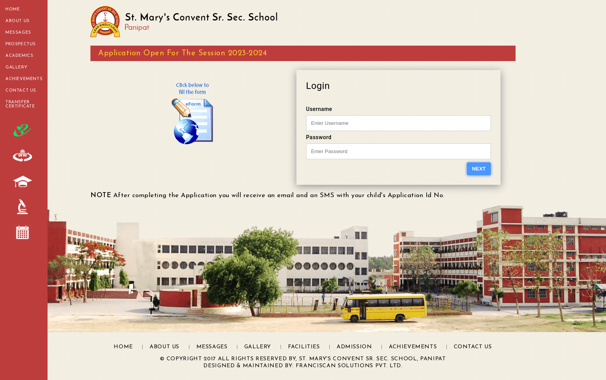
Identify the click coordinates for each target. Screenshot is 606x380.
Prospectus (20, 44)
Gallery (16, 67)
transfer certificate (20, 104)
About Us (17, 21)
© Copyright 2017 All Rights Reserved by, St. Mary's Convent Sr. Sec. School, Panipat (303, 359)
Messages (18, 33)
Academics (19, 56)
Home (12, 9)
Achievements (24, 79)
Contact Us (20, 91)
